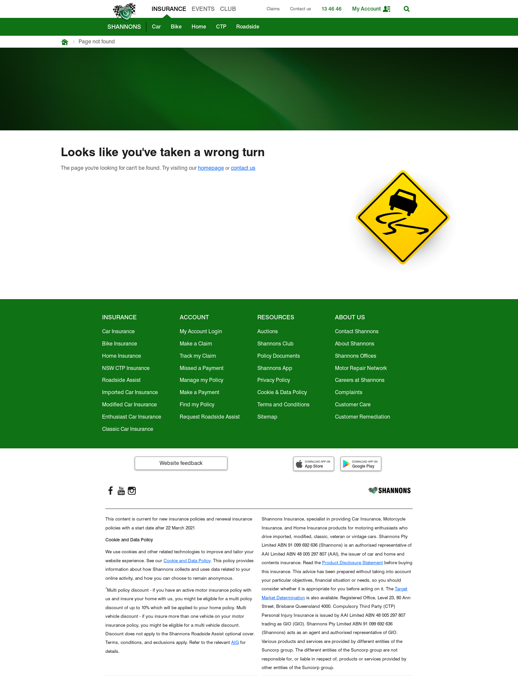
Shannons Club (275, 343)
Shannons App (274, 368)
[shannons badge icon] (122, 12)
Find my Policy (197, 404)
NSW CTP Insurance (126, 368)
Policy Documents (278, 356)
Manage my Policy (201, 380)
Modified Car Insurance (129, 404)
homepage (211, 168)
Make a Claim (196, 343)
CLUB (228, 8)
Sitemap (267, 417)
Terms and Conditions (283, 404)
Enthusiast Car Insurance (131, 417)
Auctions (267, 331)
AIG (235, 642)
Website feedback (181, 463)
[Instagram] (132, 490)
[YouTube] (121, 490)
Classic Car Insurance (127, 429)
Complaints (348, 392)
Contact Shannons (357, 331)
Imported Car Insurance (130, 392)
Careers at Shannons (360, 380)
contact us (243, 168)
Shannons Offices (355, 356)
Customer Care (353, 404)
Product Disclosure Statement (352, 562)
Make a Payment (199, 392)
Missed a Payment (202, 368)
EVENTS (203, 8)
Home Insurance (121, 356)
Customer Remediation (362, 417)
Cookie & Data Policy (282, 392)
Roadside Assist (121, 380)
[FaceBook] (110, 490)
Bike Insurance (119, 343)
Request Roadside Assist (210, 417)
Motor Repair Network (361, 368)
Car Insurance (118, 331)
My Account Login (201, 331)
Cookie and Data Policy (187, 560)
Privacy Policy (273, 380)
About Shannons (354, 343)
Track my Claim (198, 356)
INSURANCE (169, 8)
